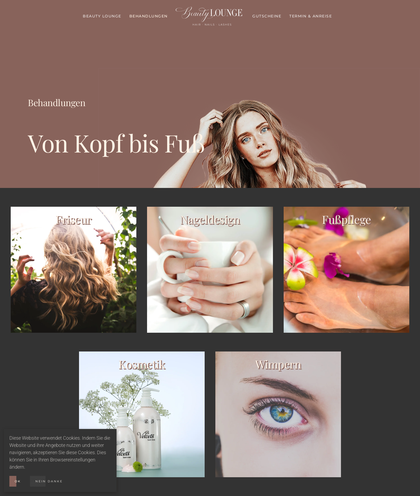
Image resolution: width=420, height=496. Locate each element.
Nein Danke (49, 481)
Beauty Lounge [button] (102, 16)
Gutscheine (266, 16)
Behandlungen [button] (148, 16)
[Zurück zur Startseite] (210, 16)
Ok (18, 481)
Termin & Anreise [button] (310, 16)
